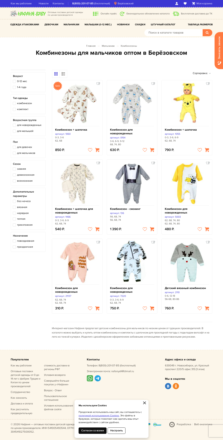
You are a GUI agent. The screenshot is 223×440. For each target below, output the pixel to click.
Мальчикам (71, 24)
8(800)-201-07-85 (83, 3)
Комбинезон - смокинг (125, 209)
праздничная (25, 246)
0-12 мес (22, 81)
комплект (22, 109)
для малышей (25, 131)
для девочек (24, 147)
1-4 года (21, 87)
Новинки (123, 24)
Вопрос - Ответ (53, 390)
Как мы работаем (21, 3)
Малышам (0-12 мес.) (98, 24)
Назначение (20, 235)
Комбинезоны (129, 46)
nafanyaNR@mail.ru (122, 371)
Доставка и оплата (22, 403)
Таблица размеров (200, 24)
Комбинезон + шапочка (71, 129)
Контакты (58, 3)
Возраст (18, 76)
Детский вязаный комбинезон (185, 288)
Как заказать (19, 397)
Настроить (116, 430)
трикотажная (25, 224)
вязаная (22, 207)
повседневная (25, 241)
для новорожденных (29, 125)
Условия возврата (55, 375)
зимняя (21, 169)
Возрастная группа (24, 120)
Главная (91, 46)
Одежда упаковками (24, 24)
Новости (44, 3)
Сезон (17, 164)
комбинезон (24, 103)
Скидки (140, 24)
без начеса (24, 201)
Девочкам (51, 24)
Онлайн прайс (109, 13)
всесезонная (25, 180)
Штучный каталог (163, 24)
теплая (21, 219)
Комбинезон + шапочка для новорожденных (74, 210)
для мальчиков (26, 153)
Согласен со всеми (92, 430)
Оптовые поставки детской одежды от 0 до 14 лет (25, 379)
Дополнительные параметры (23, 194)
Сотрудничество (20, 392)
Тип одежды (20, 98)
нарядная (23, 213)
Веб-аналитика (203, 424)
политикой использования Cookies (99, 415)
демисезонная (25, 174)
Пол (15, 142)
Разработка (184, 424)
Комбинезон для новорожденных (121, 131)
